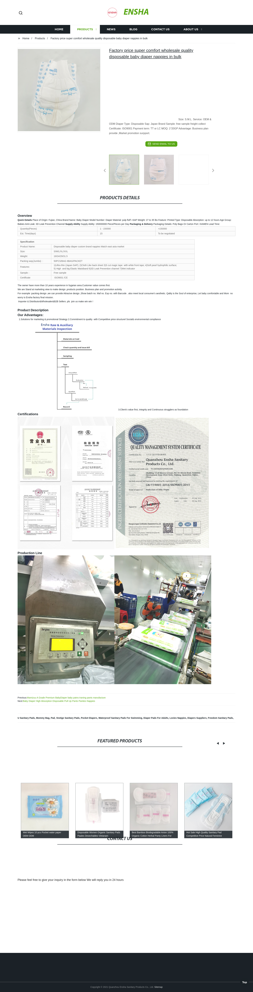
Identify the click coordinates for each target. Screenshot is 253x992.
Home (59, 29)
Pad (53, 718)
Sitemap (158, 987)
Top (244, 983)
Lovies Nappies (178, 718)
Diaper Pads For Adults (155, 718)
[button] (21, 13)
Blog (133, 29)
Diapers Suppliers (197, 718)
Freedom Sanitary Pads (220, 718)
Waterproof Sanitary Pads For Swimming (120, 718)
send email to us (161, 143)
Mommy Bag (42, 718)
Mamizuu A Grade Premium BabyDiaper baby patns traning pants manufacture (66, 697)
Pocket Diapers (89, 718)
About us (190, 29)
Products (85, 29)
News (111, 29)
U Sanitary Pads (26, 718)
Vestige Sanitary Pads (68, 718)
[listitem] (126, 169)
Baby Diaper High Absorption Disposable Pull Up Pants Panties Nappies (59, 701)
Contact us (160, 29)
